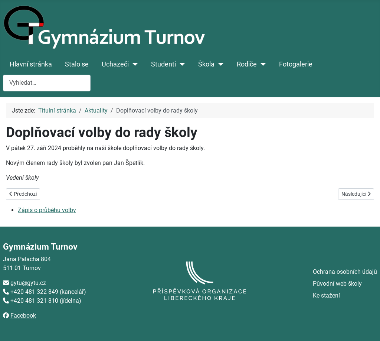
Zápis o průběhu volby (47, 210)
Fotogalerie (295, 64)
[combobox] (47, 83)
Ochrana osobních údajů (345, 271)
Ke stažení (326, 295)
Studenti (163, 64)
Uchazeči (115, 64)
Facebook (23, 315)
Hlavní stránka (31, 64)
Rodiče (247, 64)
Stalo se (77, 64)
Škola (206, 64)
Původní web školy (337, 283)
